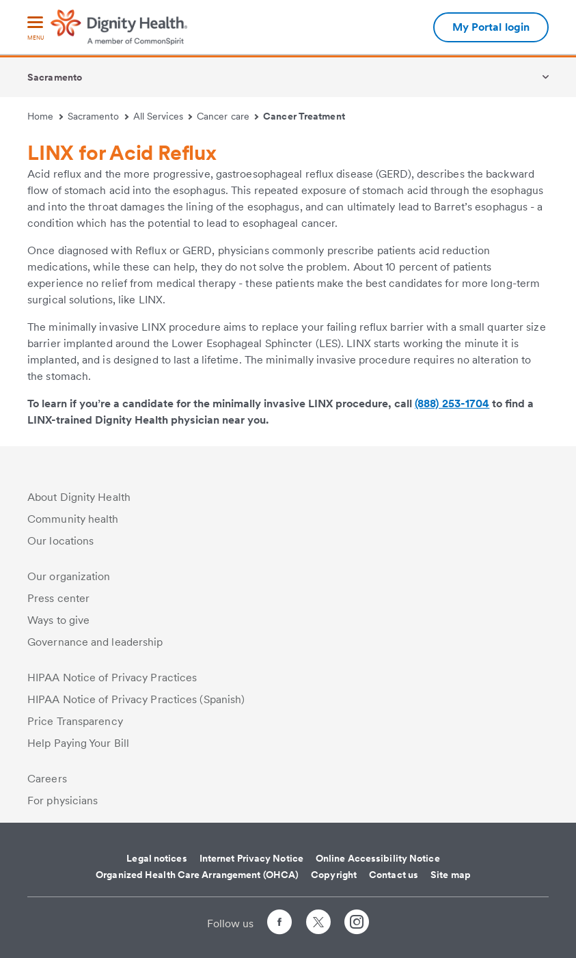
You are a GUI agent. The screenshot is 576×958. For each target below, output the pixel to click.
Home (45, 116)
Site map (450, 874)
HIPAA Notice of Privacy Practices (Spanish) (136, 699)
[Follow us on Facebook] (279, 924)
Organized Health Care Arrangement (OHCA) (197, 874)
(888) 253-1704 (452, 403)
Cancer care (227, 116)
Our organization (69, 576)
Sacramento (54, 77)
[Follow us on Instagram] (356, 924)
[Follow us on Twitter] (318, 916)
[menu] (35, 29)
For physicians (62, 800)
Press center (58, 598)
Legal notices (156, 858)
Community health (73, 518)
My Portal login (491, 26)
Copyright (334, 874)
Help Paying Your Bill (78, 743)
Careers (47, 778)
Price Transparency (75, 721)
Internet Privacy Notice (251, 858)
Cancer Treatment (304, 116)
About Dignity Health (79, 497)
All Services (163, 116)
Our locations (60, 540)
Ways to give (58, 620)
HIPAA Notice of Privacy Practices (112, 677)
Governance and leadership (95, 641)
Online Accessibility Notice (378, 858)
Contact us (393, 874)
